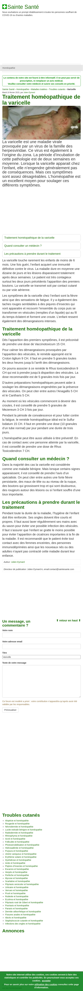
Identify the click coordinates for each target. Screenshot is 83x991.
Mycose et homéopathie (16, 878)
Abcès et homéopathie (15, 917)
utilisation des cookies (45, 984)
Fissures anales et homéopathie (20, 914)
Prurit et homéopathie (15, 893)
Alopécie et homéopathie (17, 820)
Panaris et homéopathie (16, 908)
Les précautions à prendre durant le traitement (32, 253)
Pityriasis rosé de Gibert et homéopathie (24, 902)
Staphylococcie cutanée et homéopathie (24, 920)
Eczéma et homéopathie (16, 899)
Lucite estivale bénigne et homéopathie (23, 829)
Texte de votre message (14, 663)
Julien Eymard (29, 92)
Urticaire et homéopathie (16, 887)
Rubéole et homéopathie (16, 896)
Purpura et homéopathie (16, 851)
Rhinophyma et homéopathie (18, 836)
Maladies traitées (39, 89)
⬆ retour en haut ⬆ (68, 620)
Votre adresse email (12, 641)
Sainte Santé (23, 7)
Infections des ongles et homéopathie (23, 923)
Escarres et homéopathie (17, 869)
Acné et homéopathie (15, 839)
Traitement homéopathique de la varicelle (29, 237)
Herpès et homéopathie (16, 872)
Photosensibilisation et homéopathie (22, 845)
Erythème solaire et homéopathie (20, 857)
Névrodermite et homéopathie (19, 826)
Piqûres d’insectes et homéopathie (21, 866)
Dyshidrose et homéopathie (18, 860)
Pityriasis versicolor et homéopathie (22, 884)
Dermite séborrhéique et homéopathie (23, 911)
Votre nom (7, 630)
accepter (46, 980)
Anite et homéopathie (15, 863)
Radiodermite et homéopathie (19, 833)
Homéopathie (8, 68)
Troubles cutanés (57, 89)
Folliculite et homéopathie (17, 842)
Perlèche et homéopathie (17, 875)
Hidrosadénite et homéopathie (19, 848)
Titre (4, 653)
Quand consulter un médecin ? (23, 245)
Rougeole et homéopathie (17, 823)
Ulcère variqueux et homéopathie (20, 854)
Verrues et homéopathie (16, 890)
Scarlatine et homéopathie (17, 881)
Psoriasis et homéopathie (17, 905)
